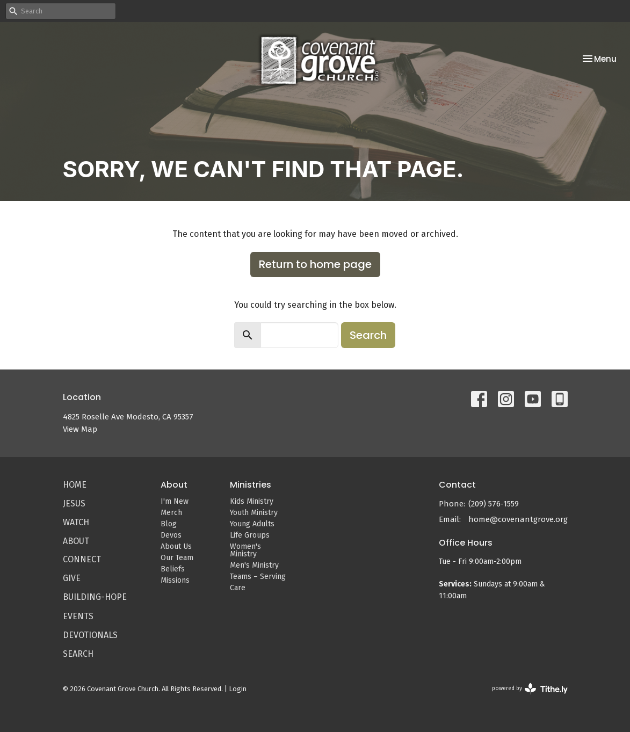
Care (237, 587)
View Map (80, 429)
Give (72, 578)
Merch (171, 512)
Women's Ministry (245, 550)
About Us (176, 546)
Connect (82, 559)
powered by (530, 689)
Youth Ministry (254, 512)
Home (74, 485)
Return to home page (315, 264)
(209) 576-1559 (493, 504)
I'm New (175, 501)
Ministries (250, 485)
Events (78, 616)
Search (368, 335)
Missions (175, 580)
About (76, 541)
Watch (76, 522)
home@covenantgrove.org (518, 519)
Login (238, 689)
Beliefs (173, 569)
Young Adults (252, 523)
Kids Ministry (251, 501)
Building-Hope (95, 597)
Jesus (74, 503)
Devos (171, 535)
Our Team (177, 557)
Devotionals (90, 635)
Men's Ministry (254, 565)
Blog (169, 523)
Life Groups (250, 535)
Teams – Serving (258, 576)
